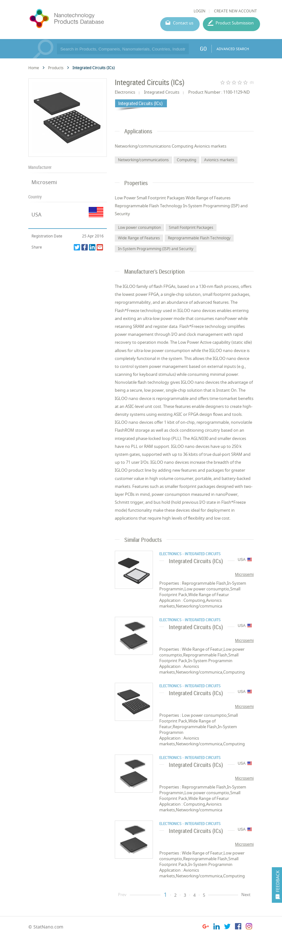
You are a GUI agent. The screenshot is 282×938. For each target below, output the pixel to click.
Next (246, 894)
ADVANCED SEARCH (233, 48)
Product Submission (235, 23)
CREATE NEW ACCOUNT (235, 11)
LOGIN (199, 11)
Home (33, 67)
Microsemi (44, 182)
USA (36, 214)
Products (56, 67)
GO (203, 48)
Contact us (183, 23)
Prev (122, 894)
